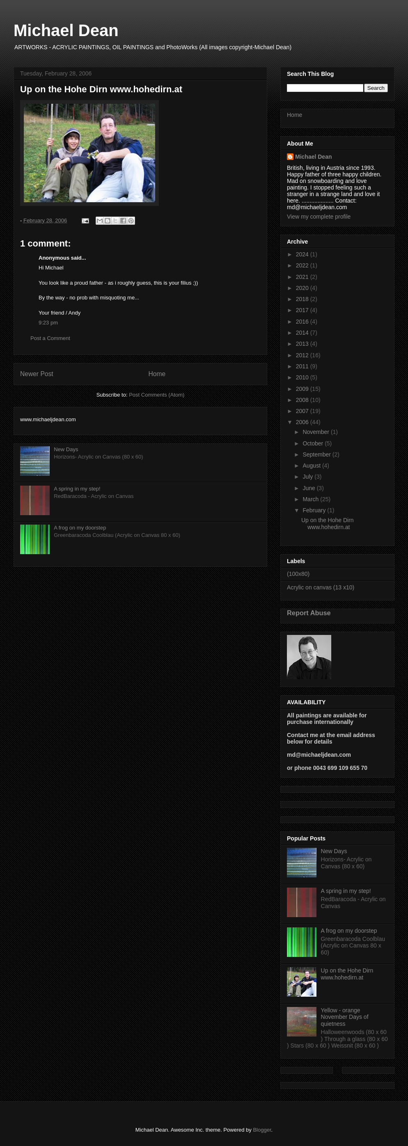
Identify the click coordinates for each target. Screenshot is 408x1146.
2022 (303, 265)
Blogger (262, 1130)
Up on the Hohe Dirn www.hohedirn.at (327, 523)
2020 (303, 288)
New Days (66, 449)
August (312, 465)
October (314, 443)
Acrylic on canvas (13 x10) (320, 587)
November (316, 432)
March (311, 499)
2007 (303, 411)
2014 (303, 332)
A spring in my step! (77, 489)
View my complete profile (319, 216)
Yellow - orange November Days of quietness (345, 1017)
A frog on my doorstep (80, 528)
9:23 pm (48, 323)
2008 (303, 400)
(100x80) (298, 574)
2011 (303, 366)
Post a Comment (50, 338)
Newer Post (36, 373)
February (315, 510)
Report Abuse (309, 612)
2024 (303, 254)
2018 (303, 299)
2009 (303, 389)
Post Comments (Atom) (156, 395)
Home (157, 373)
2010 (303, 377)
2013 (303, 343)
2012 (303, 355)
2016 (303, 321)
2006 (303, 422)
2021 (303, 277)
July (308, 476)
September (317, 454)
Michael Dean (66, 30)
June (309, 488)
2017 (303, 310)
